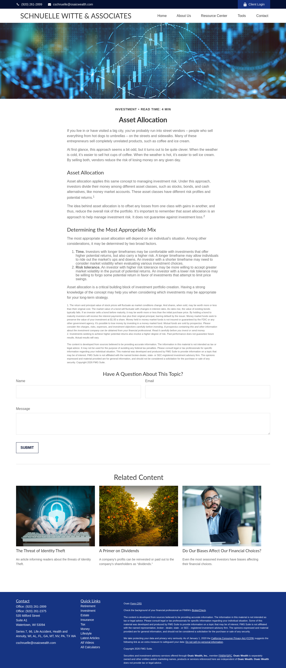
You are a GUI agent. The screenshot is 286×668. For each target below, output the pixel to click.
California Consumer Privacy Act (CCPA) (232, 638)
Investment (88, 610)
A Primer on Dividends (119, 550)
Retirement (88, 606)
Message (23, 409)
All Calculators (90, 647)
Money (85, 629)
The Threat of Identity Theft (40, 550)
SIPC (229, 655)
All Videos (87, 642)
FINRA (222, 655)
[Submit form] (27, 447)
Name (20, 381)
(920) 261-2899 (29, 4)
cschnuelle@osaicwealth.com (70, 4)
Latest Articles (90, 638)
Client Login (254, 4)
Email (149, 381)
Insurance (87, 620)
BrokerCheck (199, 610)
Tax (83, 624)
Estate (85, 615)
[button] (162, 16)
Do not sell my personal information (204, 642)
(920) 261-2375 (36, 611)
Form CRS (136, 603)
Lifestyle (86, 633)
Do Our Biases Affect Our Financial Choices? (221, 550)
